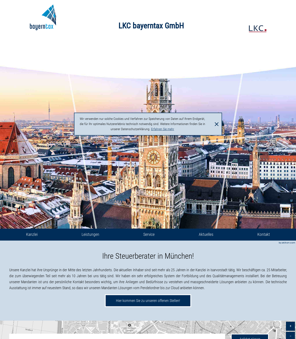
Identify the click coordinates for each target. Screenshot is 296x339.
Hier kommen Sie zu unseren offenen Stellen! (148, 301)
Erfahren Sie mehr (162, 129)
